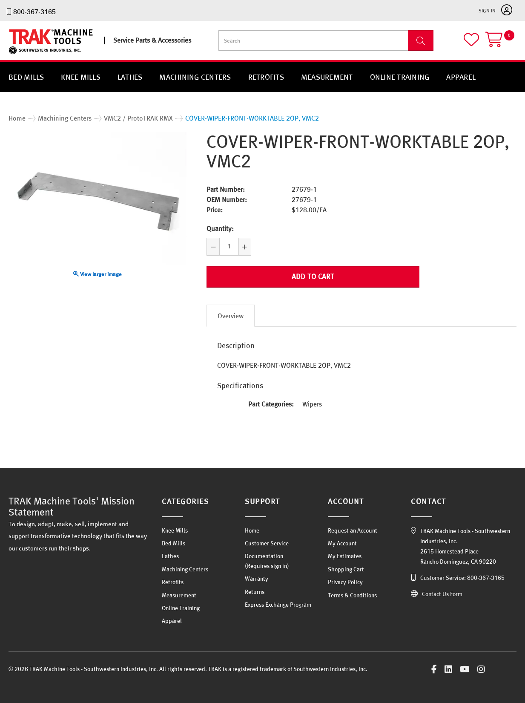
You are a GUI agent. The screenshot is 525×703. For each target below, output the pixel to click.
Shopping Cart (346, 569)
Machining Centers (195, 76)
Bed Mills (26, 76)
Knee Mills (80, 76)
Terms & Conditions (352, 595)
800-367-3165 (34, 11)
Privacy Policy (345, 582)
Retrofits (266, 76)
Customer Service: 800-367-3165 (462, 577)
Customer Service (267, 543)
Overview (231, 316)
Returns (254, 591)
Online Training (400, 76)
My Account (342, 543)
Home (252, 530)
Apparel (461, 76)
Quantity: (220, 228)
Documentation (264, 556)
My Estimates (344, 556)
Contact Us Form (442, 594)
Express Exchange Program (278, 604)
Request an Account (352, 530)
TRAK (16, 54)
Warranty (256, 578)
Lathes (130, 76)
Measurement (327, 76)
